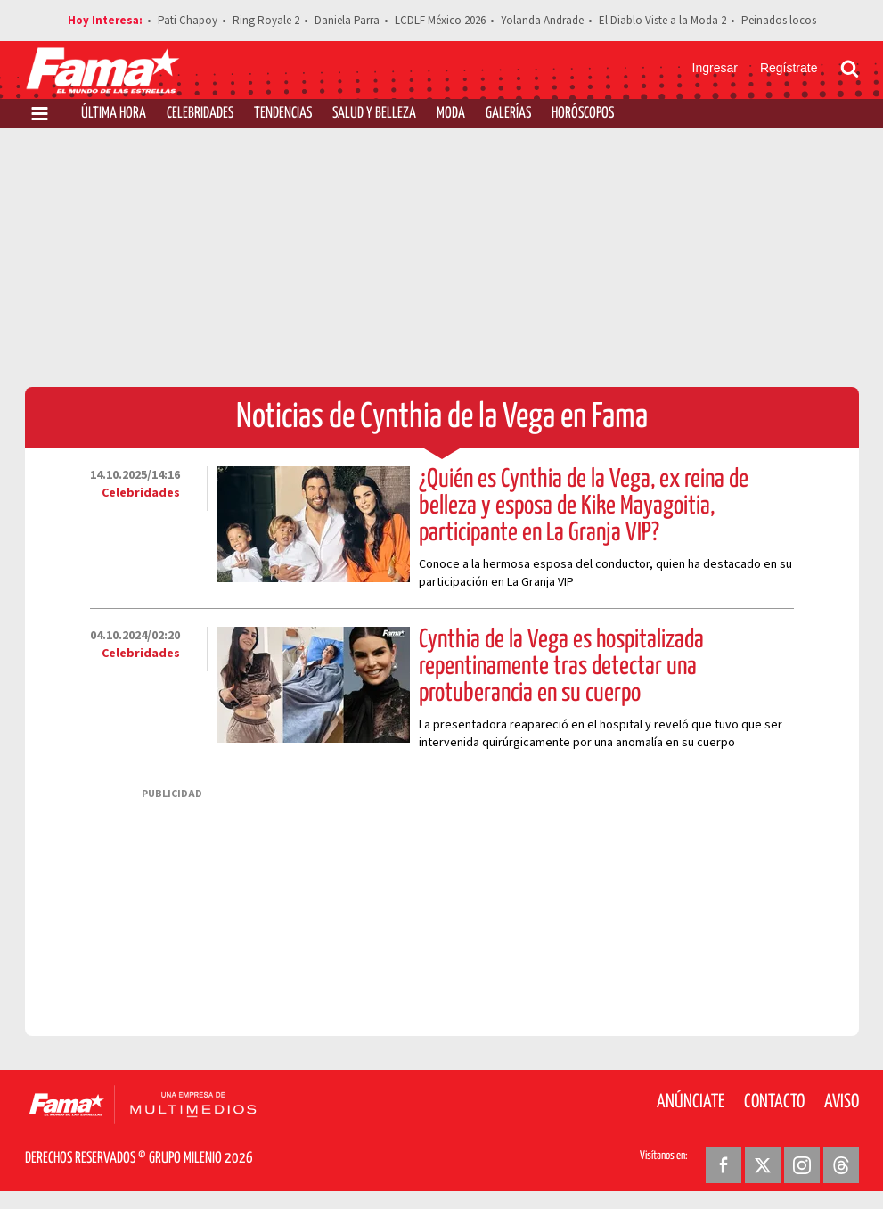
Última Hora (113, 113)
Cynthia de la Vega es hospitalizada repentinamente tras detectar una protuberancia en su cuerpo (561, 667)
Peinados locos (778, 20)
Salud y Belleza (374, 113)
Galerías (508, 113)
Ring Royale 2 (266, 20)
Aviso (841, 1102)
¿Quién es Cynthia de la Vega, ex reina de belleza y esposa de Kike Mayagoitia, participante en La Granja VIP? (583, 506)
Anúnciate (690, 1102)
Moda (451, 113)
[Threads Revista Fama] (841, 1165)
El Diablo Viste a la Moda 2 (662, 20)
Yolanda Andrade (542, 20)
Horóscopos (583, 113)
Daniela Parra (347, 20)
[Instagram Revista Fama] (802, 1165)
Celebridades (200, 113)
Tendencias (283, 113)
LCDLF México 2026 (440, 20)
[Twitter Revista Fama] (763, 1165)
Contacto (774, 1102)
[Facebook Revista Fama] (723, 1165)
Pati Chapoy (187, 20)
